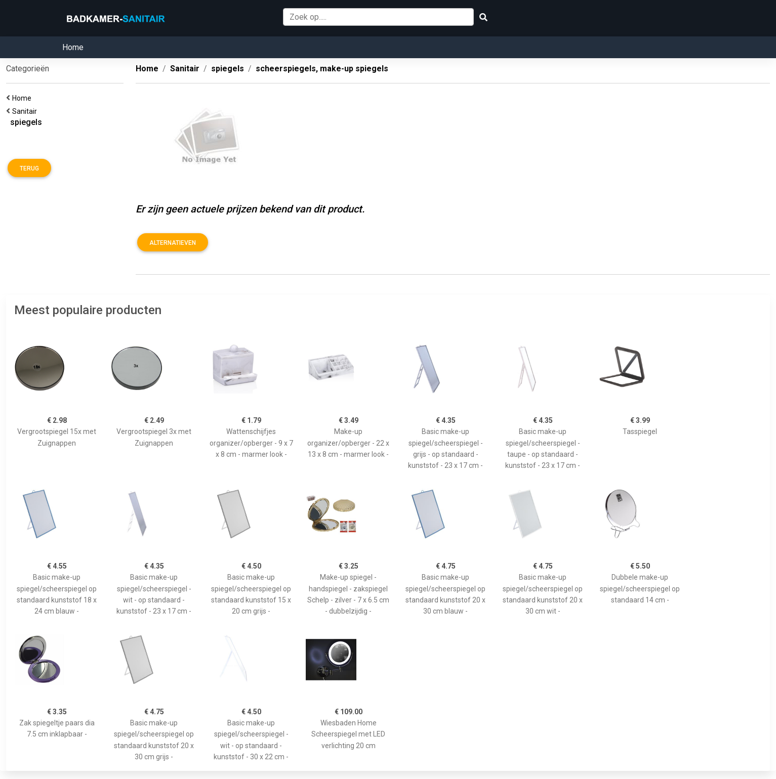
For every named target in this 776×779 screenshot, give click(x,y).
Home (73, 47)
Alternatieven (172, 242)
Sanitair (26, 111)
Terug (29, 168)
